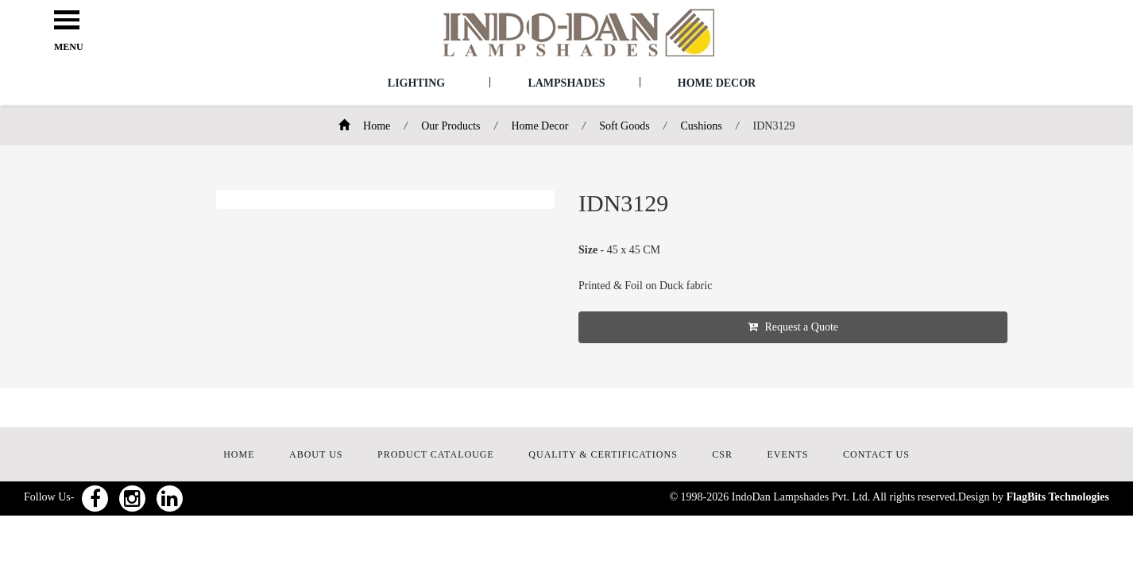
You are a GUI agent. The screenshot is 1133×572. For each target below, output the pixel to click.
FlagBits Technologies (1057, 497)
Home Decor (717, 83)
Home (364, 126)
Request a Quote (793, 327)
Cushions (700, 126)
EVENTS (788, 454)
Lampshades (566, 83)
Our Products (450, 126)
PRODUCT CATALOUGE (435, 454)
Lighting (416, 83)
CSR (722, 454)
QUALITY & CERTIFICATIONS (603, 454)
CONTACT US (876, 454)
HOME (238, 454)
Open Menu (67, 21)
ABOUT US (315, 454)
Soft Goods (624, 126)
